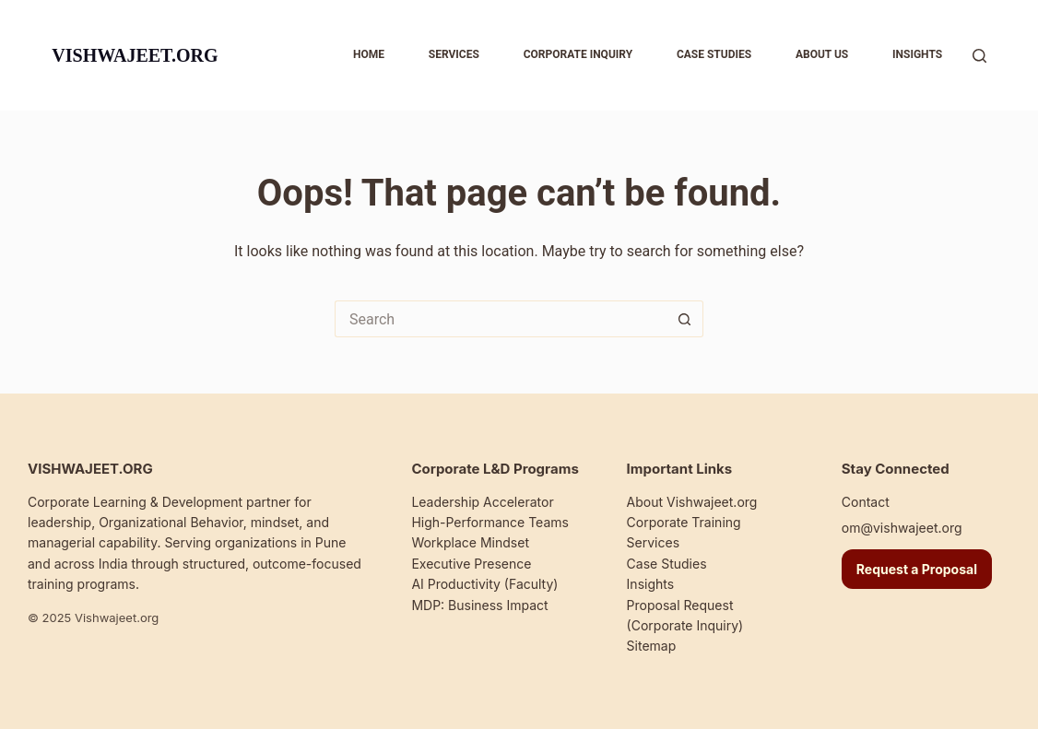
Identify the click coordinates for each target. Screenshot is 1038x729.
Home (368, 54)
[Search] (979, 56)
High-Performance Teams (490, 522)
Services (454, 54)
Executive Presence (471, 563)
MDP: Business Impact (479, 605)
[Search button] (684, 318)
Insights (917, 54)
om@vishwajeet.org (902, 527)
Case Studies (667, 563)
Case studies (714, 54)
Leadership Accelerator (482, 502)
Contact (866, 502)
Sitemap (652, 645)
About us (822, 54)
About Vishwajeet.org (692, 502)
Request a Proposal (916, 569)
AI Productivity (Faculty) (484, 584)
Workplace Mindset (470, 542)
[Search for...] (500, 318)
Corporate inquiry (578, 54)
